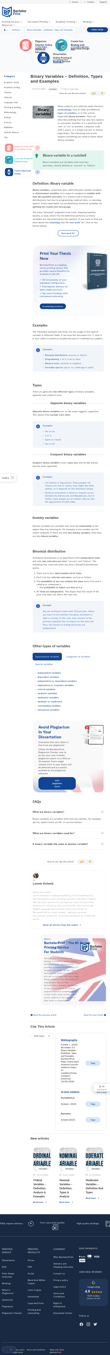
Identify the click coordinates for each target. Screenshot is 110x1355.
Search (75, 2)
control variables (46, 689)
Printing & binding (12, 107)
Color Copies (34, 1290)
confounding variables (49, 705)
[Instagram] (88, 1324)
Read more (38, 1202)
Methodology (10, 112)
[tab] (47, 656)
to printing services (53, 306)
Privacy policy (60, 1280)
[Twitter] (95, 1324)
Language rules (11, 102)
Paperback (7, 1306)
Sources (7, 122)
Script (31, 1273)
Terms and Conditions (36, 1350)
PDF (30, 1267)
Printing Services (11, 21)
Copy (93, 1063)
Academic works (11, 82)
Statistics (8, 127)
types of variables (67, 113)
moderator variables (48, 697)
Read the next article (93, 1015)
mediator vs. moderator (50, 701)
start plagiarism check (57, 783)
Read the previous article (44, 1015)
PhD (4, 1267)
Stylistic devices (11, 132)
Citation (7, 92)
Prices (31, 1260)
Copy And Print (36, 1303)
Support (103, 2)
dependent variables (48, 677)
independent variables (49, 672)
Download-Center (62, 1313)
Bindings (87, 21)
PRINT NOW (97, 30)
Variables (52, 89)
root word (74, 222)
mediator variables (47, 693)
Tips (6, 137)
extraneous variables (49, 709)
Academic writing (12, 87)
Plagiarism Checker (12, 1313)
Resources (7, 25)
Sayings (7, 117)
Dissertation (8, 1260)
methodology (64, 109)
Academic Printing (65, 21)
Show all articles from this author (60, 925)
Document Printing (38, 21)
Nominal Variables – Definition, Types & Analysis (66, 1188)
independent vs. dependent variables (57, 681)
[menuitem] (8, 1350)
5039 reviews (93, 1296)
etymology (54, 222)
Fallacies (8, 97)
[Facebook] (81, 1324)
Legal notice (59, 1286)
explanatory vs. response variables (56, 685)
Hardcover (7, 1299)
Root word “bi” (68, 233)
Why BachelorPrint (63, 1257)
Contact (90, 2)
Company (59, 1249)
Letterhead (33, 1296)
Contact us (59, 1273)
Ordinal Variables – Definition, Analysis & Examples (39, 1188)
